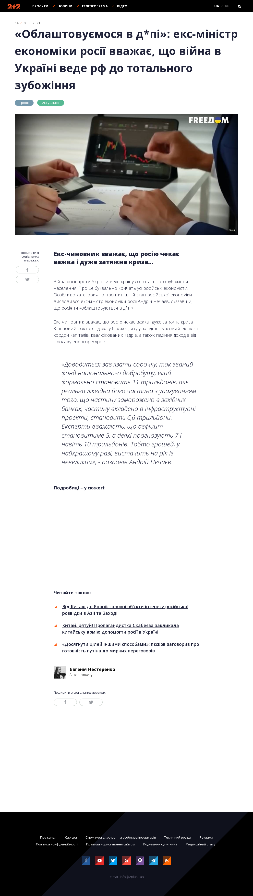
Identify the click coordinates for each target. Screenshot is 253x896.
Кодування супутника (160, 844)
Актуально (50, 102)
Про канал (48, 837)
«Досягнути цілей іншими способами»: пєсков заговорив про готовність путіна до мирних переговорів (130, 647)
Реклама (206, 837)
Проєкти (40, 6)
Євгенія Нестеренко (92, 669)
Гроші (24, 102)
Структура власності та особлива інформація (120, 837)
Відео (122, 6)
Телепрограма (95, 6)
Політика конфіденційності (57, 844)
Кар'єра (71, 837)
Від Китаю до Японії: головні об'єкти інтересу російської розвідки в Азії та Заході (125, 610)
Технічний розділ (177, 837)
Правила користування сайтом (110, 844)
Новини (65, 6)
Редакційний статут (201, 844)
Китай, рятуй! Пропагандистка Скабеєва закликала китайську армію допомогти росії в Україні (120, 628)
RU (227, 6)
